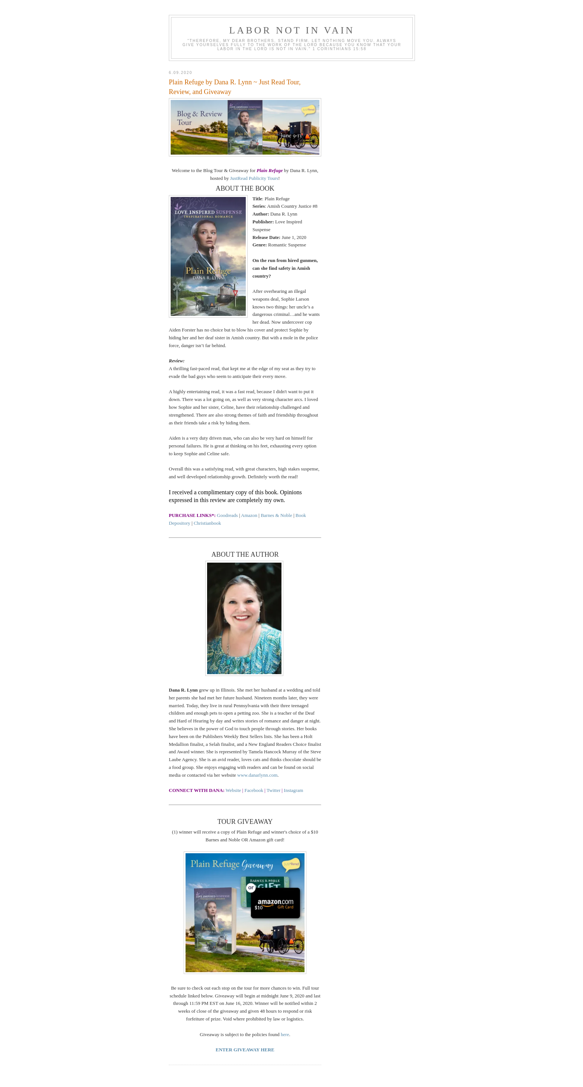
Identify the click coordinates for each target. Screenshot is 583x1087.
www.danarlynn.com (257, 775)
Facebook (253, 790)
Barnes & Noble (276, 515)
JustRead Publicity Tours (254, 178)
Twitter (273, 790)
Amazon (249, 515)
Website (233, 790)
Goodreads (227, 515)
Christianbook (207, 523)
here (285, 1034)
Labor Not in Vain (292, 30)
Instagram (293, 790)
